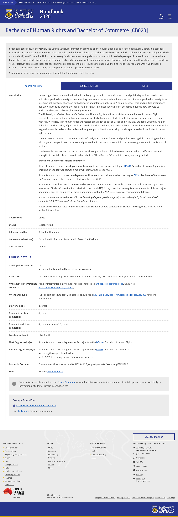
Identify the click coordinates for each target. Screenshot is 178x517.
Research (52, 451)
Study (50, 448)
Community (53, 454)
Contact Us (140, 458)
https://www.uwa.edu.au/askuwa (56, 287)
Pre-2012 (8, 478)
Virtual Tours (141, 470)
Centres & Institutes (56, 461)
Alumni (51, 464)
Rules (7, 468)
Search (161, 16)
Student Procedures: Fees (109, 283)
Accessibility (160, 497)
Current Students (99, 448)
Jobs (94, 458)
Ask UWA (139, 462)
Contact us (9, 484)
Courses (38, 2)
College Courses (11, 464)
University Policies (12, 474)
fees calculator (55, 371)
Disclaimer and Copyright (142, 497)
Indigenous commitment (105, 497)
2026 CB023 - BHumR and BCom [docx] (36, 405)
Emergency (140, 478)
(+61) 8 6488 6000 (143, 453)
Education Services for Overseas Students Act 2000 (119, 294)
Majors (7, 458)
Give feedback (152, 436)
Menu (169, 16)
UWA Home (8, 2)
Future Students (66, 382)
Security (139, 474)
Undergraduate (11, 448)
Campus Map (141, 466)
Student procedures (13, 471)
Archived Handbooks (13, 481)
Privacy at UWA (123, 497)
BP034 (127, 166)
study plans (23, 411)
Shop (50, 468)
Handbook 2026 (25, 2)
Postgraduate (10, 451)
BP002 (137, 175)
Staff (93, 451)
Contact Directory (99, 454)
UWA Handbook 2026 (13, 443)
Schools (51, 458)
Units (7, 461)
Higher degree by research (16, 454)
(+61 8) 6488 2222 (143, 481)
